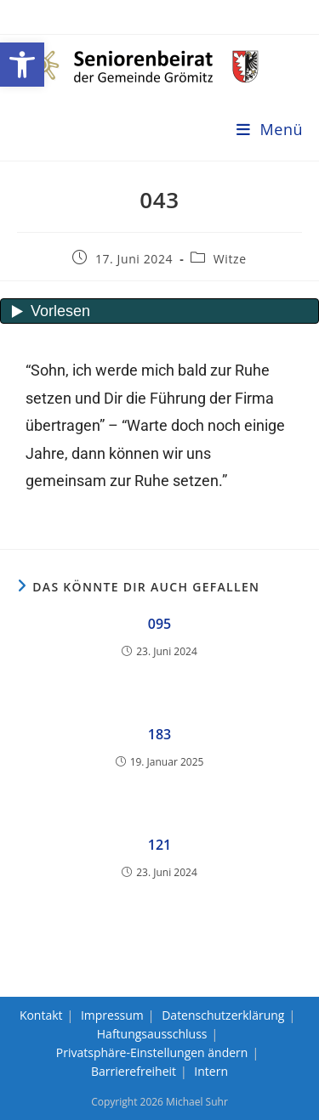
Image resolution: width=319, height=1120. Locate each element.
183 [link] (159, 734)
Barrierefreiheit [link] (133, 1071)
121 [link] (159, 844)
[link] (22, 64)
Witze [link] (230, 259)
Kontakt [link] (41, 1015)
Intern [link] (211, 1071)
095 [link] (159, 623)
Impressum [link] (112, 1015)
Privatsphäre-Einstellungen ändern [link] (152, 1052)
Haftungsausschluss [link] (152, 1034)
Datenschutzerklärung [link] (223, 1015)
